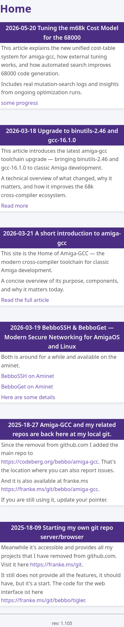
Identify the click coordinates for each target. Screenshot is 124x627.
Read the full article (25, 300)
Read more (14, 205)
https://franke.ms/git (56, 564)
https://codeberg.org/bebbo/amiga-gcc (49, 461)
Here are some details (28, 397)
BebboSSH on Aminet (27, 376)
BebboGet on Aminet (27, 386)
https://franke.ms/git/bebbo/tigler (43, 600)
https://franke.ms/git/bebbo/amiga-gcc (49, 489)
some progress (19, 102)
